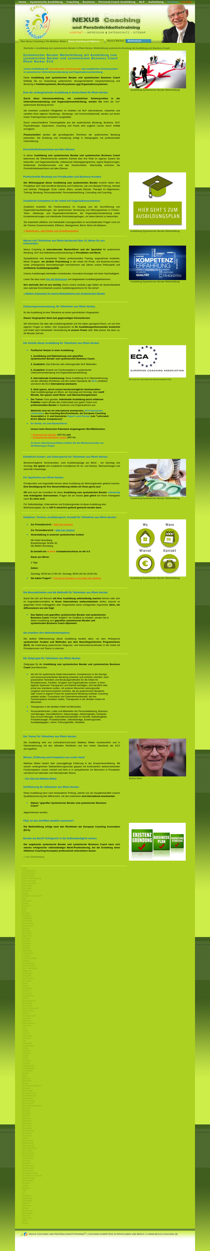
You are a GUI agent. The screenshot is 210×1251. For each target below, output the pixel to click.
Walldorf (26, 1203)
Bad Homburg (28, 881)
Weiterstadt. (27, 1210)
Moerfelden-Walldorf (31, 1085)
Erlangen (26, 938)
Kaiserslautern (29, 1023)
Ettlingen (26, 946)
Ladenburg (27, 1035)
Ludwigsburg (28, 1065)
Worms (25, 1223)
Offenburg (26, 1123)
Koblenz (25, 1033)
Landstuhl (26, 1050)
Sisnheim (26, 1183)
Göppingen (27, 973)
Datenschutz (119, 32)
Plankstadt (27, 1135)
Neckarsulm (27, 1098)
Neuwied (26, 1110)
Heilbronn (26, 991)
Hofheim (26, 1013)
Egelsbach (27, 933)
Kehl (24, 1028)
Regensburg (27, 1143)
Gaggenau (27, 971)
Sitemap (139, 32)
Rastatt (25, 1138)
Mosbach (26, 1088)
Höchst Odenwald (30, 1008)
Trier (24, 1190)
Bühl (24, 911)
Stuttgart (26, 1188)
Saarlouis (26, 1163)
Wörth (25, 1220)
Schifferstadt (28, 1168)
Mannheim (27, 1080)
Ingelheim (26, 1018)
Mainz (25, 1075)
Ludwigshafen (28, 1068)
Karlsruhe (26, 1026)
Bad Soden (27, 886)
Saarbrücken (28, 1158)
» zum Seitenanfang (34, 856)
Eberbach (26, 931)
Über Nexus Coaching (31, 41)
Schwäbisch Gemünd (32, 1175)
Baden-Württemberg (31, 878)
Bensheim (26, 891)
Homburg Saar (29, 1016)
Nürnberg (26, 1113)
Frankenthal (27, 953)
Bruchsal (26, 906)
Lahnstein (26, 1038)
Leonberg (26, 1060)
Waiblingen (27, 1200)
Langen (25, 1055)
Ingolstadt (26, 1021)
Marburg (26, 1078)
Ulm (24, 1193)
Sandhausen (28, 1165)
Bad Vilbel (26, 888)
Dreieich (26, 928)
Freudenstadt (28, 963)
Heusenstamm (29, 1001)
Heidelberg (27, 988)
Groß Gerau (27, 978)
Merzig (25, 1083)
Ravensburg (27, 1140)
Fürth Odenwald (29, 968)
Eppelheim (27, 936)
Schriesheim (28, 1170)
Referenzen (134, 41)
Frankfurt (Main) (29, 958)
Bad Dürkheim (28, 873)
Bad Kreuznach (29, 883)
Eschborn (26, 941)
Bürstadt (26, 913)
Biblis (24, 898)
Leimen (25, 1058)
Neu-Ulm (26, 1108)
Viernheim (26, 1195)
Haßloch (26, 986)
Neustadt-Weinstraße (32, 1105)
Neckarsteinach (29, 1095)
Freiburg (26, 961)
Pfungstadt (27, 1128)
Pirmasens (27, 1133)
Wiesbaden (27, 1213)
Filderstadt (27, 951)
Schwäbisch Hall (30, 1173)
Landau (25, 1048)
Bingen (25, 893)
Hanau (25, 983)
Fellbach (26, 948)
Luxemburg (27, 1070)
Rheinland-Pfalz (29, 1148)
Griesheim (27, 976)
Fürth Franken (28, 966)
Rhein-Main (27, 1150)
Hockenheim (28, 1011)
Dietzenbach (28, 923)
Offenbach (27, 1120)
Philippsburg (28, 1130)
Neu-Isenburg (28, 1100)
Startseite (28, 48)
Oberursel (26, 1118)
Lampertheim (28, 1045)
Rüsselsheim (28, 1155)
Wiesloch (26, 1215)
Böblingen (26, 901)
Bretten (25, 903)
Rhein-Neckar (28, 1153)
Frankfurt (26, 956)
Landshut (26, 1053)
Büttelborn (27, 916)
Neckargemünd (29, 1093)
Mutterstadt (27, 1090)
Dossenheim (28, 926)
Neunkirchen (28, 1103)
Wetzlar (25, 1208)
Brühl (24, 908)
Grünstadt (26, 981)
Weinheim (26, 1205)
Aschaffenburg (29, 871)
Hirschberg (27, 1003)
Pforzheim (26, 1125)
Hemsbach (27, 993)
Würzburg (26, 1218)
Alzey (24, 868)
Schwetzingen (28, 1178)
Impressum (95, 32)
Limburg (25, 1063)
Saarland (26, 1160)
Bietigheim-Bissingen (32, 896)
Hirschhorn (27, 1006)
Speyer (25, 1185)
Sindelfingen (28, 1180)
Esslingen (26, 943)
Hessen (25, 998)
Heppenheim (28, 996)
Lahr (24, 1040)
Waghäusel (27, 1198)
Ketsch (25, 1031)
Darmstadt (27, 921)
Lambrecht (27, 1043)
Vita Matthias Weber (55, 41)
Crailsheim (27, 918)
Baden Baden (28, 876)
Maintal (25, 1073)
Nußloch (26, 1115)
